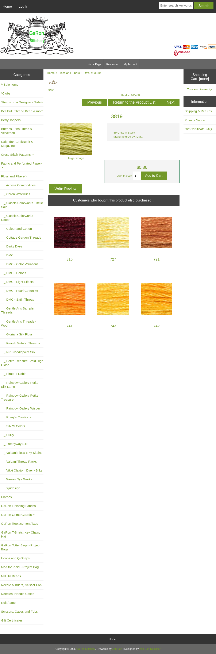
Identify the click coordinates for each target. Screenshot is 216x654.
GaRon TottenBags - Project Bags (20, 547)
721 (157, 259)
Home (7, 6)
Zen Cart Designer (150, 648)
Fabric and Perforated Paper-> (21, 165)
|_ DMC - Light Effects (17, 282)
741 (69, 326)
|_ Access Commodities (18, 185)
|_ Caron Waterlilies (15, 194)
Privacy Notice (195, 120)
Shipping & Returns (198, 111)
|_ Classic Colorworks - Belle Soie (22, 205)
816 (69, 259)
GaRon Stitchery (85, 648)
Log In (23, 6)
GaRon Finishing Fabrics (18, 506)
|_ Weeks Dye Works (16, 479)
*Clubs (5, 93)
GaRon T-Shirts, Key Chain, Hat (20, 534)
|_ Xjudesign (10, 488)
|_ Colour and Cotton (16, 228)
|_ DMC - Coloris (13, 273)
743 (113, 326)
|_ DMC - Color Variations (19, 264)
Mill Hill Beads (11, 576)
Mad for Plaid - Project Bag (20, 567)
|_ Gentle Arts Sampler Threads (17, 310)
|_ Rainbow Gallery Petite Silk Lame (19, 384)
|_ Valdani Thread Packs (19, 461)
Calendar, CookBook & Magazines (17, 143)
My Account (130, 64)
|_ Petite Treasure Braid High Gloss (22, 363)
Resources (112, 64)
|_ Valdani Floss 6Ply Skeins (21, 452)
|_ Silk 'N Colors (13, 426)
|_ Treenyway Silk (14, 444)
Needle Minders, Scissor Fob (21, 585)
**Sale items (9, 84)
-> (14, 176)
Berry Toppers (11, 120)
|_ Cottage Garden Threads (21, 237)
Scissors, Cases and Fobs (19, 611)
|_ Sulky (7, 435)
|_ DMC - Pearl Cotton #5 (19, 290)
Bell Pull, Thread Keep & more (22, 111)
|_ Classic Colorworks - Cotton (18, 218)
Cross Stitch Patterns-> (17, 154)
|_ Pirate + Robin (13, 374)
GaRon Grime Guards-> (18, 514)
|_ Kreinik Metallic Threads (20, 343)
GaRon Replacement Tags (19, 523)
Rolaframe (8, 602)
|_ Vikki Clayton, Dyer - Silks (21, 470)
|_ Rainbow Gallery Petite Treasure (19, 397)
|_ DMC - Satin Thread (17, 299)
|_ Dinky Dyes (11, 246)
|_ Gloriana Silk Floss (16, 334)
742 (157, 326)
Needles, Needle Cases (17, 594)
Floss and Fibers (69, 72)
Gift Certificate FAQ (198, 129)
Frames (6, 497)
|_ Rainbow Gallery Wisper (20, 408)
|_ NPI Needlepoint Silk (18, 352)
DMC (87, 72)
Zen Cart (117, 648)
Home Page (94, 64)
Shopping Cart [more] (200, 77)
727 (113, 259)
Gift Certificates (12, 620)
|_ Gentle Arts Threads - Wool (18, 323)
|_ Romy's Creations (16, 417)
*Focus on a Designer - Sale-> (22, 102)
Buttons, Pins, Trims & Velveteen (16, 131)
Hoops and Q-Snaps (15, 558)
